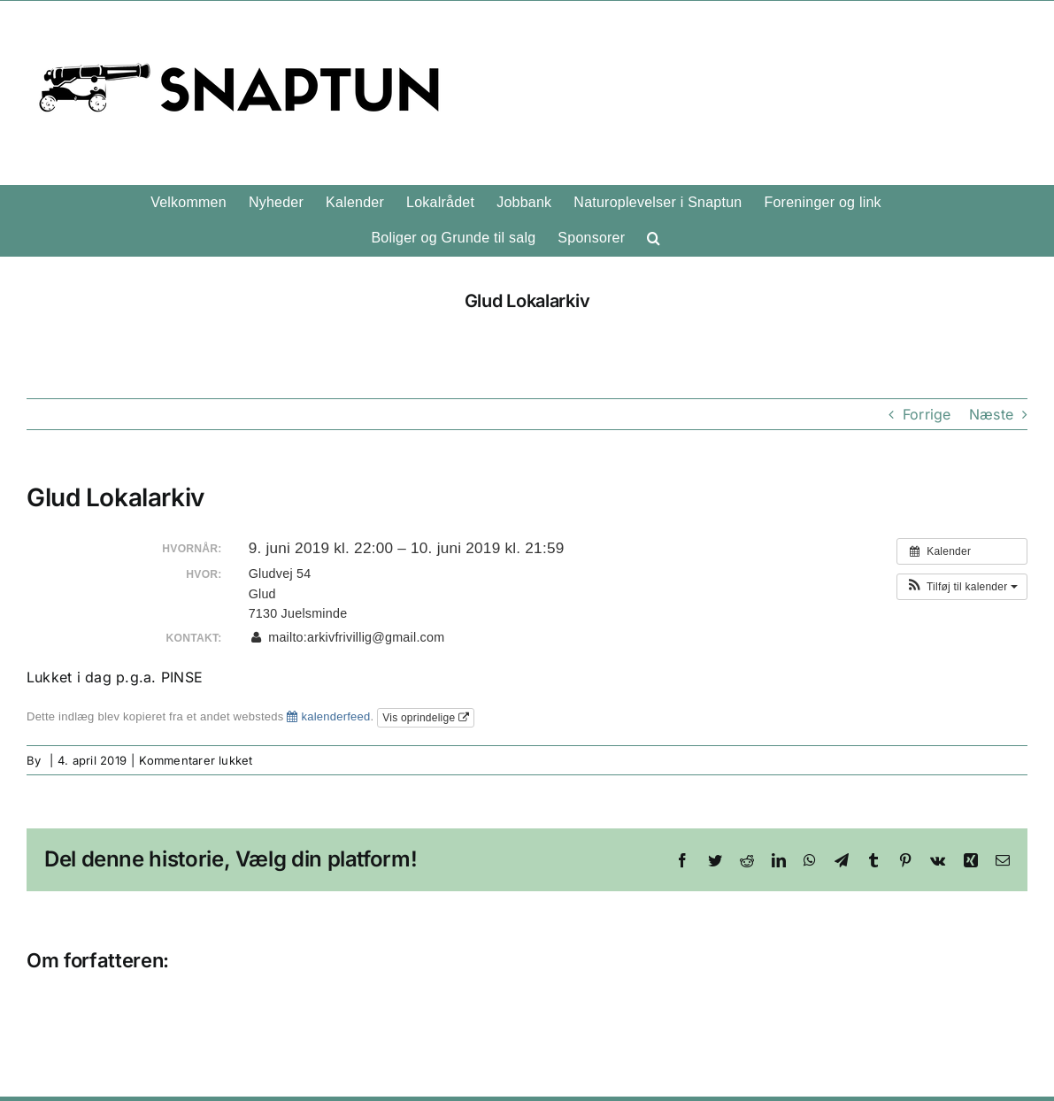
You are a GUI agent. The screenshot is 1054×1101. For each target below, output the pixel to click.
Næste (991, 414)
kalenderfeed (328, 716)
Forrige (927, 414)
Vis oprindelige (425, 718)
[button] (653, 238)
